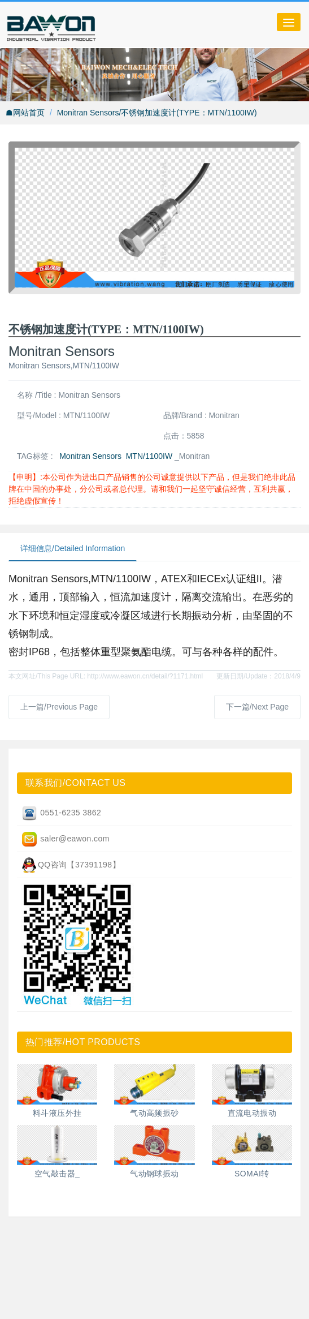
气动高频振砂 (154, 1113)
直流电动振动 (252, 1113)
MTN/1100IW (149, 456)
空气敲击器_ (57, 1173)
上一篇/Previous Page (59, 706)
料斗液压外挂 (57, 1113)
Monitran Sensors (90, 456)
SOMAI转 (251, 1173)
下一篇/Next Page (257, 706)
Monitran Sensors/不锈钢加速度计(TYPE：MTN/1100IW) (157, 112)
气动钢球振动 (154, 1173)
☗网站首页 (25, 112)
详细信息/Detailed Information (72, 548)
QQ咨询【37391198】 (70, 865)
